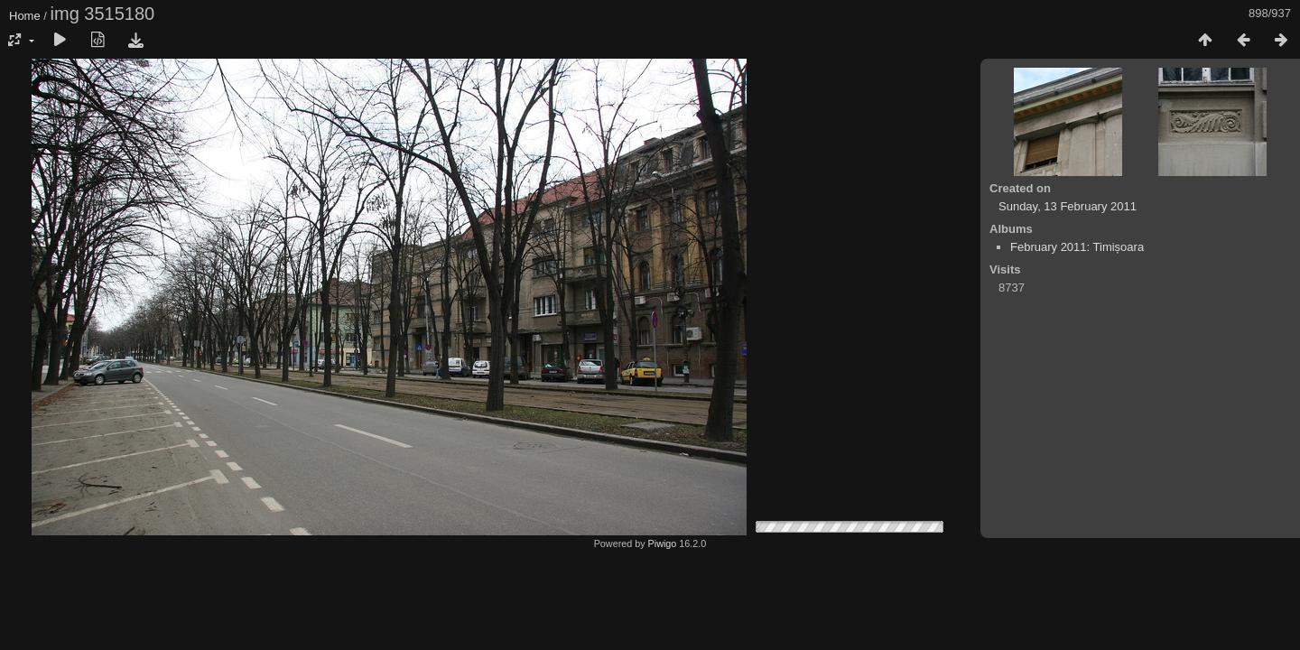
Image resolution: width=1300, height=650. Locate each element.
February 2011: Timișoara (1077, 247)
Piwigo (662, 543)
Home (25, 16)
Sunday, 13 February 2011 (1067, 206)
